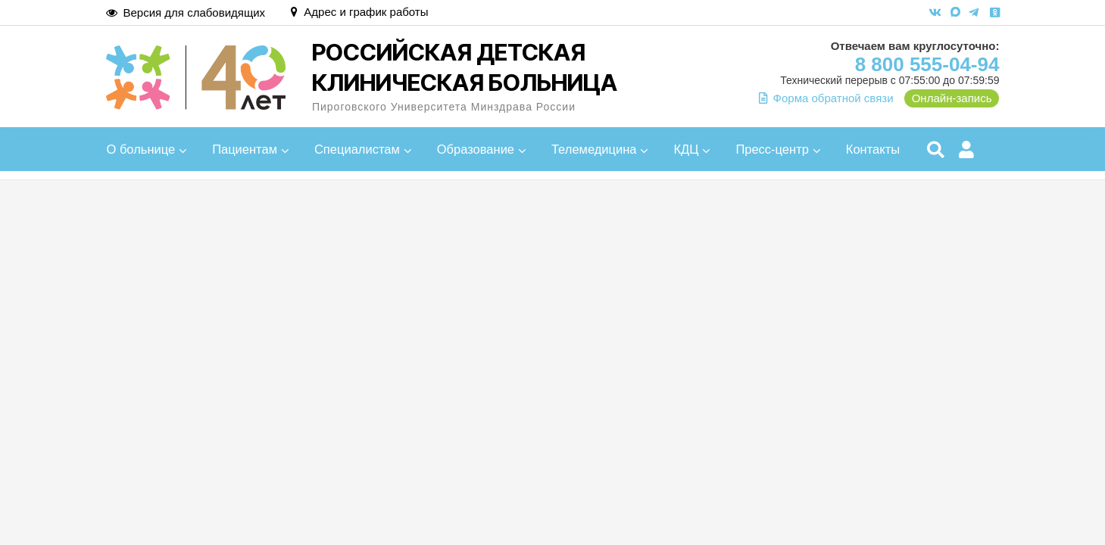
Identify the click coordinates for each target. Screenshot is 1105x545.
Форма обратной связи (826, 98)
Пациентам (244, 149)
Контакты (873, 149)
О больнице (141, 149)
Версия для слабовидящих (186, 12)
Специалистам (357, 149)
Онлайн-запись (952, 98)
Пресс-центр (772, 149)
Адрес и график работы (359, 11)
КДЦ (685, 149)
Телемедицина (594, 149)
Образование (475, 149)
